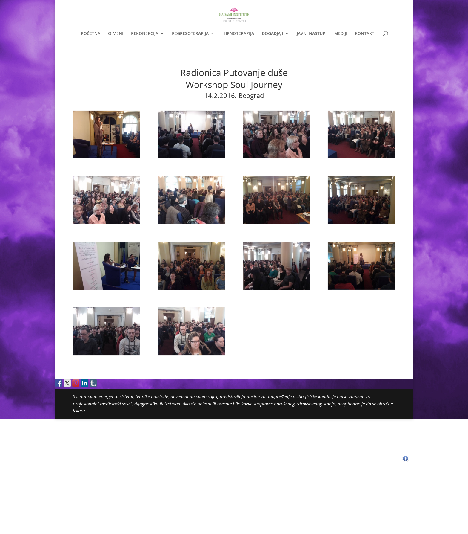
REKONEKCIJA (144, 33)
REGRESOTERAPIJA (190, 33)
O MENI (115, 33)
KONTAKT (364, 33)
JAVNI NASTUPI (312, 33)
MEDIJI (340, 33)
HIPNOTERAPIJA (238, 33)
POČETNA (90, 33)
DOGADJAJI (272, 33)
